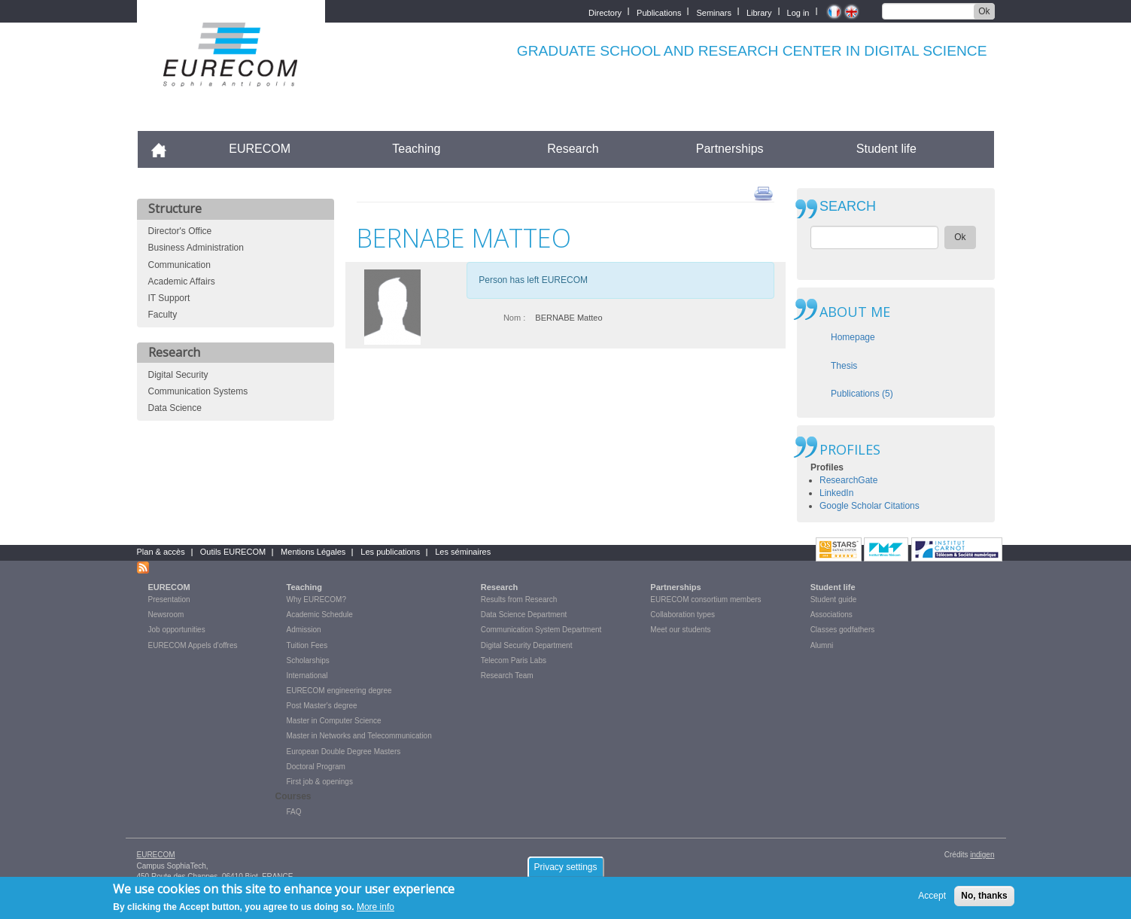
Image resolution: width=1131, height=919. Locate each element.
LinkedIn (836, 493)
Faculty (163, 314)
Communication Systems (198, 391)
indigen (982, 855)
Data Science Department (524, 614)
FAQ (294, 812)
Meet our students (680, 629)
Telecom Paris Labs (513, 660)
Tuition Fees (307, 645)
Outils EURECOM (233, 551)
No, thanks (984, 899)
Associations (831, 614)
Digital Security (178, 375)
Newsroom (166, 614)
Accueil (165, 148)
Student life (886, 148)
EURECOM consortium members (705, 599)
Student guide (833, 599)
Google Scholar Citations (869, 506)
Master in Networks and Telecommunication (359, 736)
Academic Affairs (181, 281)
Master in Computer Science (334, 721)
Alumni (822, 645)
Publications (659, 11)
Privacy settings (565, 871)
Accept (932, 899)
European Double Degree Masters (344, 751)
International (307, 675)
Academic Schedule (320, 614)
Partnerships (730, 148)
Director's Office (180, 231)
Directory (605, 11)
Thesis (844, 366)
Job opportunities (176, 629)
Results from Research (519, 599)
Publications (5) (862, 393)
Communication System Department (541, 629)
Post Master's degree (322, 705)
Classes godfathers (842, 629)
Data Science (175, 408)
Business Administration (196, 247)
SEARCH (847, 206)
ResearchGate (848, 480)
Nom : (514, 317)
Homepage (853, 337)
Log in (798, 11)
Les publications (390, 551)
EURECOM (259, 148)
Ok (984, 11)
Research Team (507, 675)
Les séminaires (463, 551)
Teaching (416, 148)
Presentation (169, 599)
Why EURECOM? (316, 599)
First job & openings (320, 781)
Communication (179, 265)
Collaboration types (682, 614)
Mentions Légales (313, 551)
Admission (304, 629)
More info (375, 911)
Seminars (713, 11)
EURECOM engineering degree (339, 690)
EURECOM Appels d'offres (193, 645)
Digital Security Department (527, 645)
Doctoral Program (316, 766)
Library (759, 11)
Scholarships (308, 660)
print (763, 193)
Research (572, 148)
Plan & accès (161, 551)
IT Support (169, 298)
